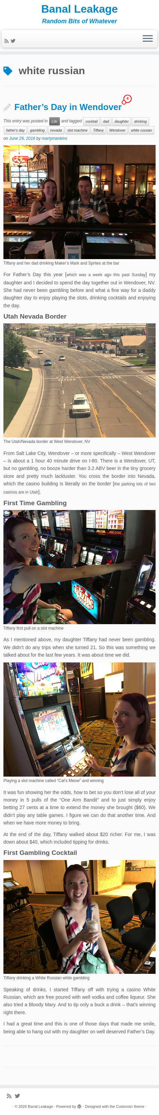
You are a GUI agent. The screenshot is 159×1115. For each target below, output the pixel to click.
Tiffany (98, 130)
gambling (37, 130)
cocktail (91, 121)
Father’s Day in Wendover (68, 107)
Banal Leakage (79, 9)
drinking (140, 121)
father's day (15, 130)
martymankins (54, 138)
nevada (56, 130)
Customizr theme (130, 1106)
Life (54, 121)
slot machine (77, 130)
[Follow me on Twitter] (14, 41)
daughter (122, 121)
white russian (141, 130)
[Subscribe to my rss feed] (7, 41)
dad (106, 121)
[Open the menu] (148, 39)
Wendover (117, 130)
